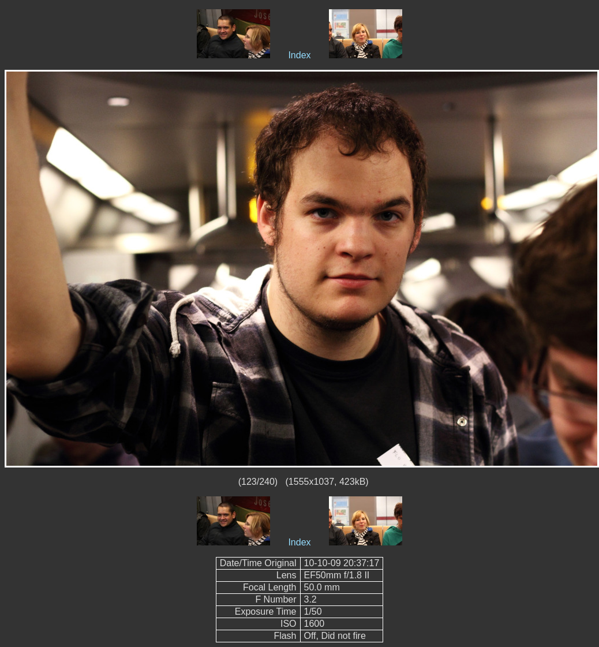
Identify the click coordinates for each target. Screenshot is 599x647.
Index (299, 55)
